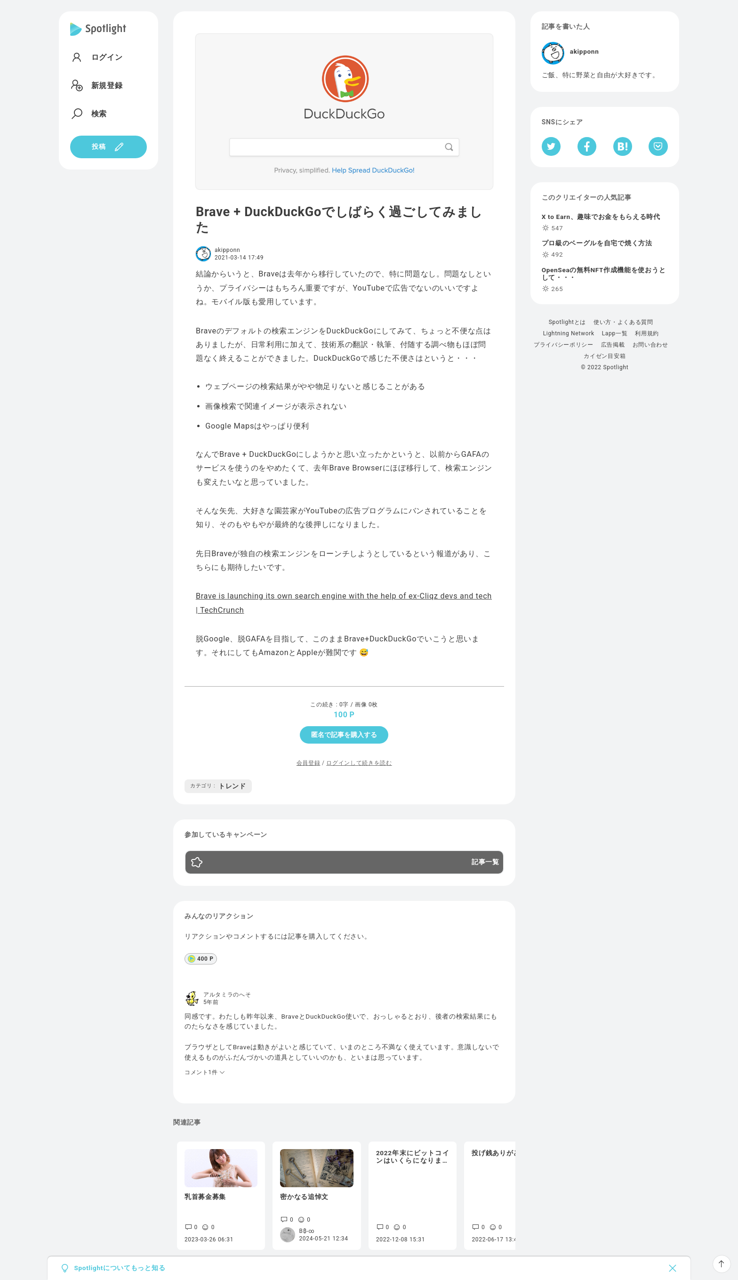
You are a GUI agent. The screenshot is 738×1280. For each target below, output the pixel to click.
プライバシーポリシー (564, 345)
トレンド (218, 786)
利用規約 (647, 333)
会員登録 (309, 763)
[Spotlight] (98, 37)
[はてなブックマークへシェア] (622, 146)
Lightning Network (568, 333)
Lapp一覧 (615, 333)
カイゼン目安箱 (605, 356)
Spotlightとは (567, 322)
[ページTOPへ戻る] (721, 1264)
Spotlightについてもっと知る (119, 1268)
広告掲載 (613, 345)
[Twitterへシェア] (551, 146)
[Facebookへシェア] (587, 146)
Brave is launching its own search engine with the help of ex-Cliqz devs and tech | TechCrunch (344, 602)
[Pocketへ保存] (658, 146)
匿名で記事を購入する (344, 734)
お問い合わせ (650, 345)
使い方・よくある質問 (623, 322)
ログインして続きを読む (359, 763)
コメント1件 (204, 1072)
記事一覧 (485, 862)
